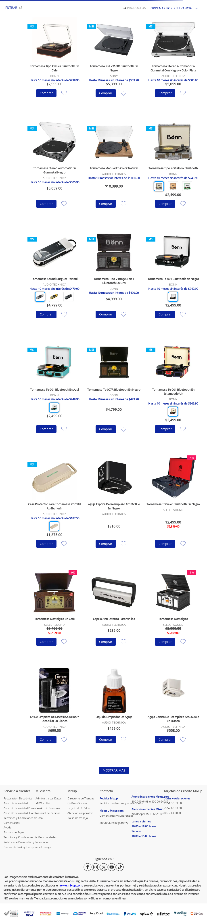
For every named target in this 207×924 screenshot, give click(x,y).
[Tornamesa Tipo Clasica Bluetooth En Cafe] (54, 64)
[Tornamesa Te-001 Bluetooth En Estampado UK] (173, 393)
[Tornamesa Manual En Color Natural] (114, 170)
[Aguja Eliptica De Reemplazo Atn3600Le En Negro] (114, 508)
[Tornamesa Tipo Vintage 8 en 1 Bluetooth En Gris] (114, 281)
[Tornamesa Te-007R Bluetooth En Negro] (114, 393)
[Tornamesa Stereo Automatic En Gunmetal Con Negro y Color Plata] (173, 64)
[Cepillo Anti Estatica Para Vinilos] (114, 614)
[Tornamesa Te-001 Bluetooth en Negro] (173, 281)
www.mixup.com (71, 885)
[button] (159, 186)
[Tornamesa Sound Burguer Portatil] (54, 281)
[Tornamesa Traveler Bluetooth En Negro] (173, 508)
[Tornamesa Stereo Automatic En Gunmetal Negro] (54, 170)
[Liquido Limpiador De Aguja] (114, 712)
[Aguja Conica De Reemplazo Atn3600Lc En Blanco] (173, 712)
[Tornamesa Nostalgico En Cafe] (54, 614)
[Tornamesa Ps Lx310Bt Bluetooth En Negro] (114, 64)
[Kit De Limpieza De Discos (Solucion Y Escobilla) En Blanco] (54, 712)
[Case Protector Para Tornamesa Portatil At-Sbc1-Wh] (54, 508)
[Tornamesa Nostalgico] (173, 614)
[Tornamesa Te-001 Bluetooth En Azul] (54, 393)
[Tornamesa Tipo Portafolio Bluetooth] (173, 170)
